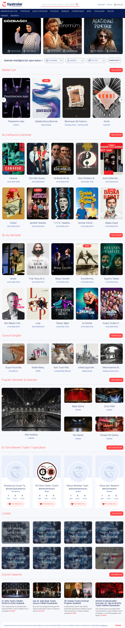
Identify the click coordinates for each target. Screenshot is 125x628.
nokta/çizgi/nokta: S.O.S (89, 367)
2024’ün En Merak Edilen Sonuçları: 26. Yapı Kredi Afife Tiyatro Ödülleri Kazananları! (108, 603)
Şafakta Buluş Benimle (46, 121)
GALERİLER (15, 16)
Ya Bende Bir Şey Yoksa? (66, 178)
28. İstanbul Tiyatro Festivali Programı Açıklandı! (76, 602)
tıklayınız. (104, 625)
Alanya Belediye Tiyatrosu (79, 485)
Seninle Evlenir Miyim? (89, 223)
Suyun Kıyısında (13, 367)
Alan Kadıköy (31, 434)
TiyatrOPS (106, 125)
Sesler (13, 278)
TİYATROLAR (25, 11)
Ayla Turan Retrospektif (65, 367)
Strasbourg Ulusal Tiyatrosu (18, 485)
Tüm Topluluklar (115, 447)
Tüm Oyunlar (116, 70)
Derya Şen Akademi (109, 485)
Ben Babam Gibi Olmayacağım (19, 323)
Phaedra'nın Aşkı (16, 121)
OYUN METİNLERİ (78, 11)
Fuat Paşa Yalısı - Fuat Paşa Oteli (76, 125)
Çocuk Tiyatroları (39, 11)
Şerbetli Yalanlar (38, 223)
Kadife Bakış (38, 367)
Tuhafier (16, 125)
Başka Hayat (111, 223)
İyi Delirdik (87, 323)
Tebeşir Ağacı (62, 323)
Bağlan (118, 5)
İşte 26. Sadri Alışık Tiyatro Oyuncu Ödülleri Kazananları (45, 602)
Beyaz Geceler (62, 278)
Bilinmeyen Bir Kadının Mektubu (80, 121)
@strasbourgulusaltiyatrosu (15, 489)
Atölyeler (54, 11)
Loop (37, 323)
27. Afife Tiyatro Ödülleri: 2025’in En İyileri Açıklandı (13, 602)
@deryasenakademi (109, 489)
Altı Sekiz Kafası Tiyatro (47, 485)
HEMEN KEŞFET (114, 60)
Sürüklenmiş (87, 278)
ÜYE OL (109, 5)
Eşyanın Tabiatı (111, 278)
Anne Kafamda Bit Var (113, 178)
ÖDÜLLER (110, 11)
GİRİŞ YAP (101, 5)
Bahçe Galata (46, 125)
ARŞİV (89, 11)
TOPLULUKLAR (99, 11)
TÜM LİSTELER (116, 513)
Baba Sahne (78, 406)
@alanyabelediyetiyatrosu (78, 489)
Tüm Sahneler (116, 380)
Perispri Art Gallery (109, 435)
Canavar (13, 178)
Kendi (106, 121)
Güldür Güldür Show (113, 323)
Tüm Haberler (116, 574)
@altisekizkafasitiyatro (47, 489)
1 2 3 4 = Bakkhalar (63, 223)
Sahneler (65, 11)
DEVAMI (12, 611)
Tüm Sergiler (116, 335)
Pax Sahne (78, 435)
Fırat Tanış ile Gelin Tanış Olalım (45, 278)
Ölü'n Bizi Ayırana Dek (39, 178)
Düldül (13, 223)
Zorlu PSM (109, 406)
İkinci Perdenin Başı (87, 178)
